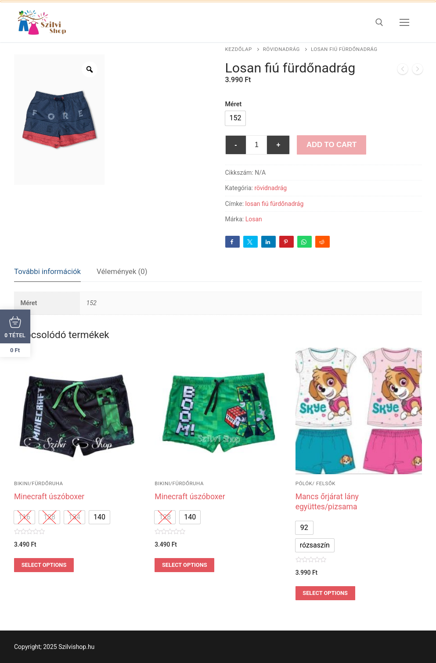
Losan (253, 219)
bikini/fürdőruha (38, 483)
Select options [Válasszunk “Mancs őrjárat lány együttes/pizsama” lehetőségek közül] (325, 593)
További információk (47, 271)
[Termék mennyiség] (256, 145)
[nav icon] (404, 22)
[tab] (47, 272)
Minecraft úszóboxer (49, 496)
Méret (233, 104)
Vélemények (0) (122, 271)
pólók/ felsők (315, 483)
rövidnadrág (281, 49)
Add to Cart (331, 145)
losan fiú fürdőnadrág (274, 203)
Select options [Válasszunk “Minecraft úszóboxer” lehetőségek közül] (44, 565)
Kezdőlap (238, 49)
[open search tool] (379, 22)
